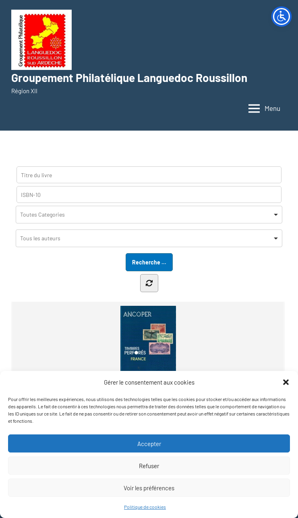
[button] (286, 382)
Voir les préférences (149, 487)
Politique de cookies (145, 507)
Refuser (149, 465)
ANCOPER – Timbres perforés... (148, 353)
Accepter (149, 443)
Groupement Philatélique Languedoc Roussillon (129, 77)
